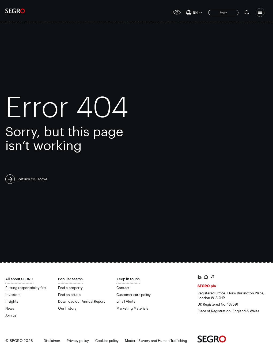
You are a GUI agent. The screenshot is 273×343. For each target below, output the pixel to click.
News (9, 308)
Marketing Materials (132, 308)
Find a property (70, 288)
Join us (10, 315)
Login (223, 12)
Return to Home (32, 179)
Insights (11, 301)
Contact (123, 288)
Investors (12, 295)
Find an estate (69, 295)
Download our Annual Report (81, 301)
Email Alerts (125, 301)
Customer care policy (133, 295)
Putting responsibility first (26, 288)
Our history (67, 308)
